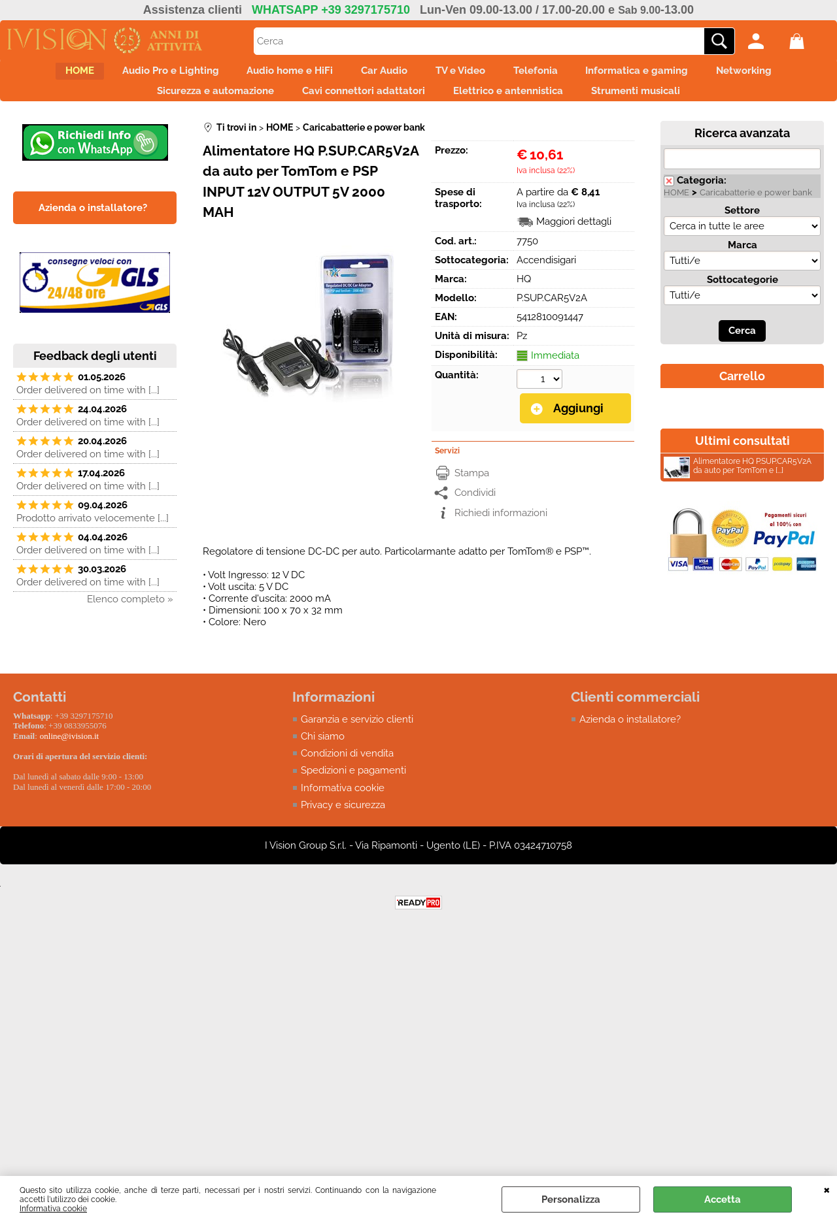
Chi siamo (323, 749)
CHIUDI (826, 1189)
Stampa (471, 486)
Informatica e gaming (665, 74)
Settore (742, 225)
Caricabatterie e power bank (756, 207)
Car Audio (379, 74)
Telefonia (552, 74)
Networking (783, 74)
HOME (40, 74)
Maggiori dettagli (573, 236)
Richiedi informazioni (500, 526)
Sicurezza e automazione (199, 102)
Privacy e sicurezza (343, 818)
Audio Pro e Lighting (142, 74)
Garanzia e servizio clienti (357, 732)
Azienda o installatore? (630, 732)
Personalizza (570, 1199)
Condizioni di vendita (347, 767)
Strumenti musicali (652, 102)
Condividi (475, 506)
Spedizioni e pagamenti (353, 784)
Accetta (722, 1199)
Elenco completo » (130, 614)
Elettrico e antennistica (514, 102)
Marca (742, 260)
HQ (524, 294)
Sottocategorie (742, 295)
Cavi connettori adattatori (358, 102)
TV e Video (466, 74)
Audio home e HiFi (273, 74)
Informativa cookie (53, 1208)
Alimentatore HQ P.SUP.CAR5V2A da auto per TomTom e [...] (737, 482)
